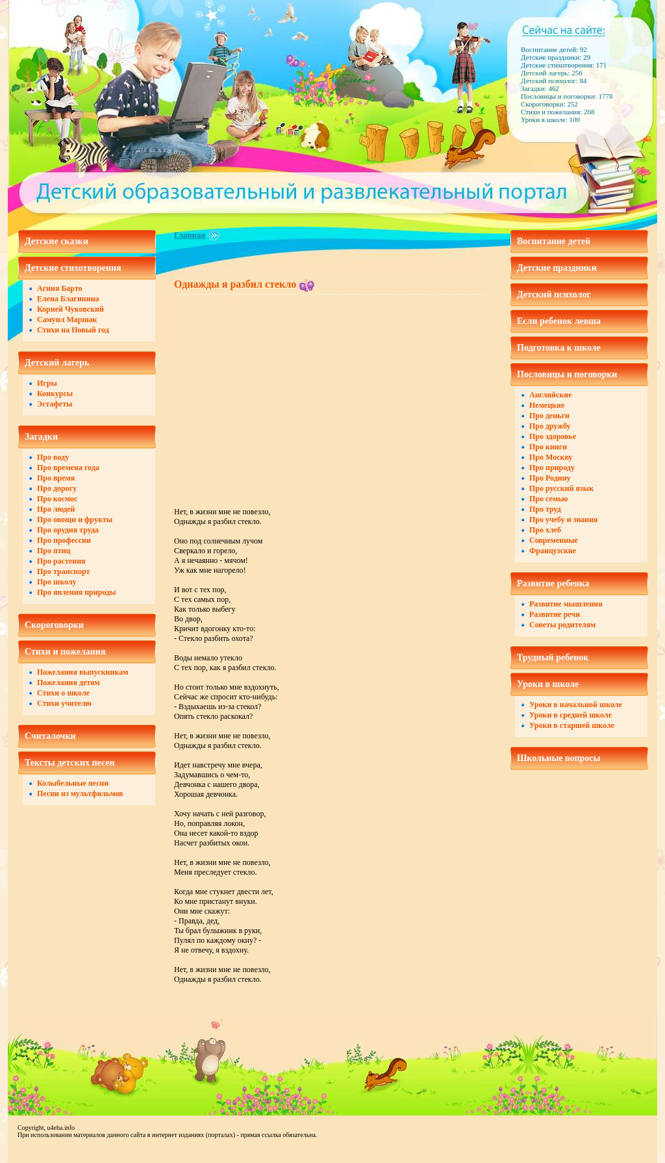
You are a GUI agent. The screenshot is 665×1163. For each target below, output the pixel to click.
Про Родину (550, 477)
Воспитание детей (553, 241)
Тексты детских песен (70, 763)
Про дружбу (550, 426)
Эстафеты (54, 403)
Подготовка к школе (559, 348)
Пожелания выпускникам (82, 672)
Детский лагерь (57, 363)
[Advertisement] (283, 393)
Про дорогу (57, 488)
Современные (553, 540)
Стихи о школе (63, 692)
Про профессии (64, 540)
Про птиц (54, 550)
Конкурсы (55, 393)
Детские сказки (56, 241)
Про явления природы (76, 592)
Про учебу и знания (563, 519)
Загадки (41, 437)
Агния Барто (59, 288)
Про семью (548, 498)
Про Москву (551, 457)
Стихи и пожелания (65, 652)
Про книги (548, 446)
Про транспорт (63, 571)
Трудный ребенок (552, 657)
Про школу (56, 581)
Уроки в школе (548, 684)
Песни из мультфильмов (80, 793)
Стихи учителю (64, 703)
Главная (190, 235)
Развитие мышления (566, 603)
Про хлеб (545, 529)
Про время (56, 477)
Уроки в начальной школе (575, 704)
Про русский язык (561, 488)
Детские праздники (557, 268)
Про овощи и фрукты (74, 519)
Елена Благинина (68, 298)
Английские (550, 394)
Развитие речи (554, 614)
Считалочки (50, 736)
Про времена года (68, 467)
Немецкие (546, 405)
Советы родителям (562, 624)
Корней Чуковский (70, 309)
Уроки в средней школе (570, 714)
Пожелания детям (68, 682)
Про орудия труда (68, 529)
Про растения (61, 561)
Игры (47, 383)
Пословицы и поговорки (567, 374)
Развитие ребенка (553, 583)
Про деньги (549, 415)
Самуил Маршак (67, 319)
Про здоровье (552, 436)
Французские (552, 550)
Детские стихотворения (73, 268)
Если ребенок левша (559, 321)
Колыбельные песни (72, 783)
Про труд (545, 509)
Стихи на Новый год (73, 329)
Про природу (552, 467)
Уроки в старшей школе (571, 725)
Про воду (53, 457)
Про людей (56, 509)
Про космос (57, 498)
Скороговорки (54, 625)
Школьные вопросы (559, 758)
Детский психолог (554, 294)
